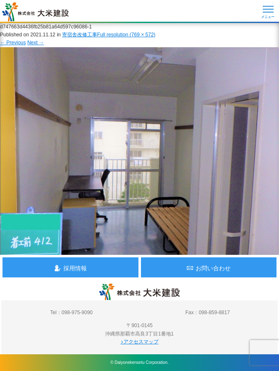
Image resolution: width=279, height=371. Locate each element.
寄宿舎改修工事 (79, 35)
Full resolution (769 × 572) (126, 35)
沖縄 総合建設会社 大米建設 (35, 11)
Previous (13, 43)
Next (35, 43)
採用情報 (70, 268)
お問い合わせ (208, 268)
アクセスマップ (139, 342)
